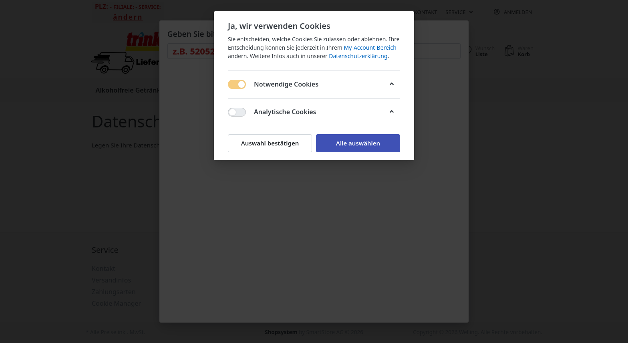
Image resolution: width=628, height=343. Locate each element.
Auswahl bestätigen (270, 143)
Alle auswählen (358, 143)
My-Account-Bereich (370, 47)
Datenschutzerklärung (358, 56)
